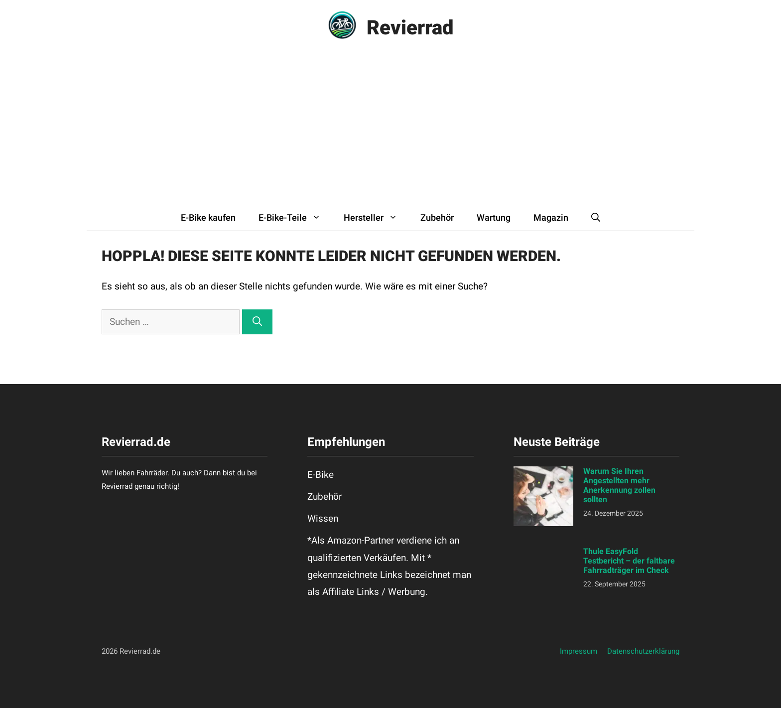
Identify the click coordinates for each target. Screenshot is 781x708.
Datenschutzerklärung (643, 651)
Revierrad (410, 27)
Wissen (322, 518)
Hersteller (376, 217)
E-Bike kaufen (208, 217)
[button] (596, 217)
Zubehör (437, 217)
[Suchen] (257, 322)
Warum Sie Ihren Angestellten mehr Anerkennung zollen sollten (619, 485)
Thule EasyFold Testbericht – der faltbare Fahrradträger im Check (629, 561)
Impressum (578, 651)
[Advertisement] (390, 130)
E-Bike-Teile (295, 217)
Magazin (550, 217)
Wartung (494, 217)
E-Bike (320, 474)
